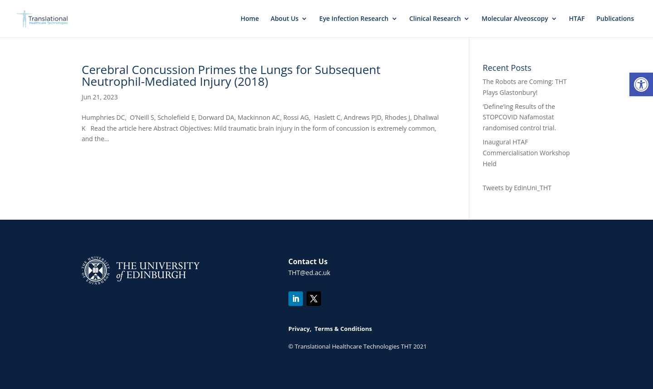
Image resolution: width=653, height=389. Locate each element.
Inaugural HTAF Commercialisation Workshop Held (526, 153)
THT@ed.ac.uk (309, 272)
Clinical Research (435, 19)
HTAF (577, 19)
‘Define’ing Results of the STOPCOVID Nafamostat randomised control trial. (519, 117)
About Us (285, 19)
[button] (641, 84)
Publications (615, 19)
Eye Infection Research (354, 19)
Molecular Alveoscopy (515, 19)
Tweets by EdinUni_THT (517, 187)
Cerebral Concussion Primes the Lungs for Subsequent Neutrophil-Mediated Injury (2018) (231, 75)
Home (249, 19)
